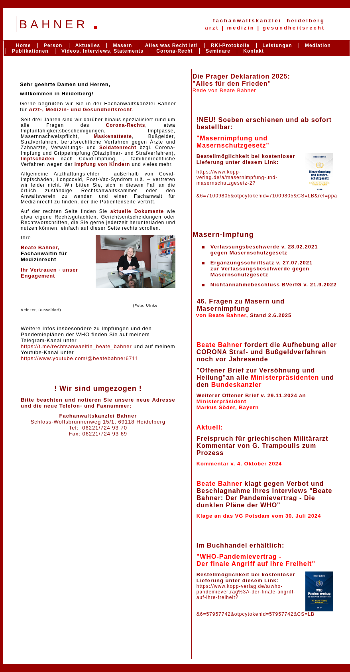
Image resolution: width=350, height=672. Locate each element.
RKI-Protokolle (230, 45)
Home (23, 45)
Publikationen (30, 51)
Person (53, 45)
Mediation (318, 45)
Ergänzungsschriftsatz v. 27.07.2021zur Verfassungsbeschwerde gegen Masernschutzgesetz (261, 269)
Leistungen (277, 45)
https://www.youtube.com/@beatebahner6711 (79, 358)
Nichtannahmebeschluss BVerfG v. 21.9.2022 (273, 285)
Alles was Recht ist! (172, 45)
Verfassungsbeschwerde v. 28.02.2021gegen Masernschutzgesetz (264, 250)
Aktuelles (87, 45)
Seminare (218, 51)
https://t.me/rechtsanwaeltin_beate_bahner (76, 346)
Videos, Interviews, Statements (102, 51)
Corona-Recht (174, 51)
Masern (122, 45)
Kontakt (253, 51)
